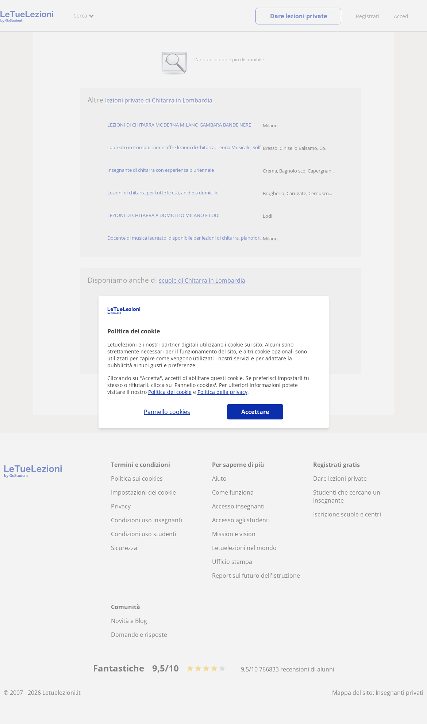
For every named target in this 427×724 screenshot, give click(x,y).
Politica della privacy (222, 391)
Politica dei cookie (170, 391)
